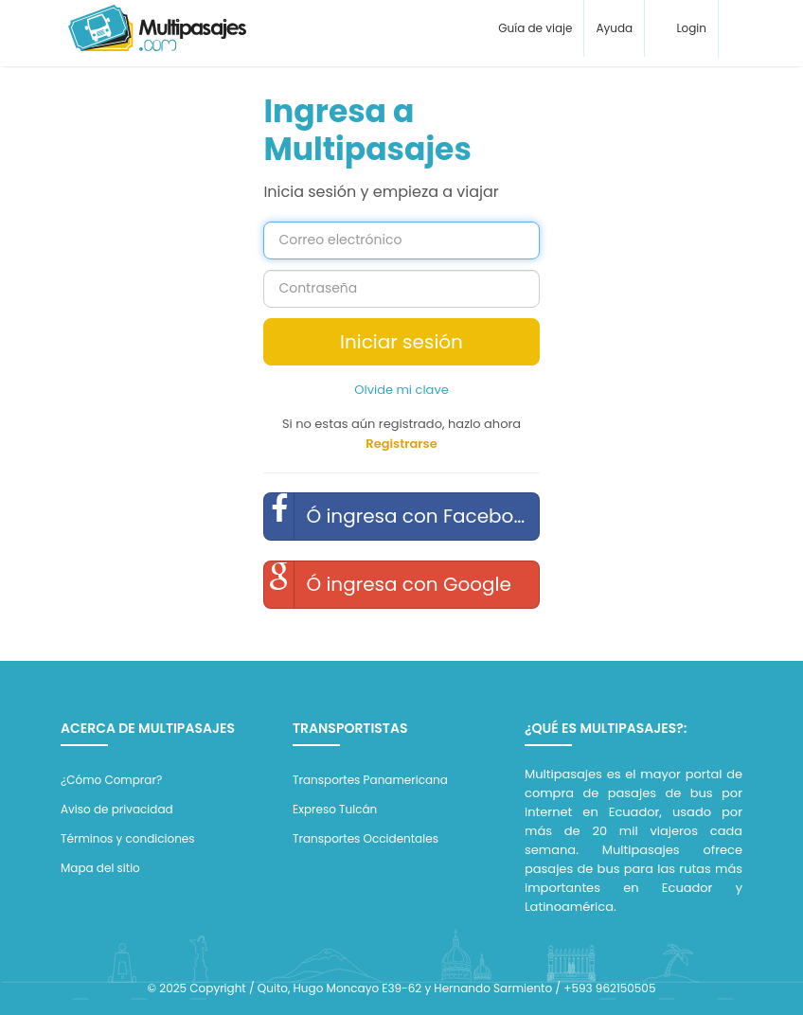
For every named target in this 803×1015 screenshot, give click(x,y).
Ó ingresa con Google (387, 584)
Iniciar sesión (401, 342)
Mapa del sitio (100, 868)
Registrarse (401, 444)
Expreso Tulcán (335, 809)
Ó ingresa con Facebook (399, 516)
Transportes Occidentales (365, 838)
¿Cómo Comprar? (111, 780)
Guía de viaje (533, 28)
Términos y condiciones (128, 838)
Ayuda (614, 28)
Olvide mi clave (401, 390)
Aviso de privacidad (117, 809)
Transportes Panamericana (370, 780)
